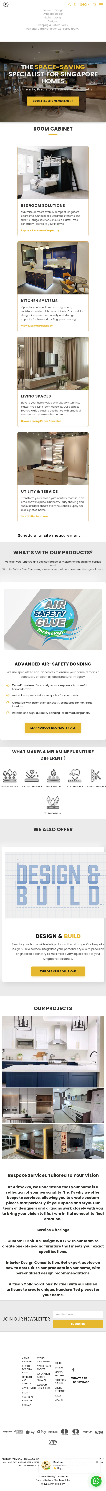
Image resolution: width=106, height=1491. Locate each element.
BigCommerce (59, 1476)
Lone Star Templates (59, 1480)
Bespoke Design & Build (27, 1369)
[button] (31, 778)
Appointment (29, 1388)
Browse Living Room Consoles (41, 421)
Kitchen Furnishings (44, 1360)
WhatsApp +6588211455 (77, 1380)
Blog (25, 1392)
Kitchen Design (53, 17)
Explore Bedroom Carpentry (41, 230)
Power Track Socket (44, 1368)
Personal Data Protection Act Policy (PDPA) (53, 29)
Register (27, 1400)
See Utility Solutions (35, 516)
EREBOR (59, 1367)
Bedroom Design (53, 10)
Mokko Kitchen (59, 1374)
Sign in (26, 1397)
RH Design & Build (60, 1382)
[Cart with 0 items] (94, 4)
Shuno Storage (60, 1389)
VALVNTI (59, 1395)
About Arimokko (27, 1360)
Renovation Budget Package (43, 1377)
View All (59, 1400)
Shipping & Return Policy (53, 25)
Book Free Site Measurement (53, 101)
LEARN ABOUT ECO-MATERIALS (53, 728)
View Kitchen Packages (37, 326)
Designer (53, 21)
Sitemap (26, 1405)
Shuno (58, 1363)
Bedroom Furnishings (44, 1386)
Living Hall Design (53, 14)
